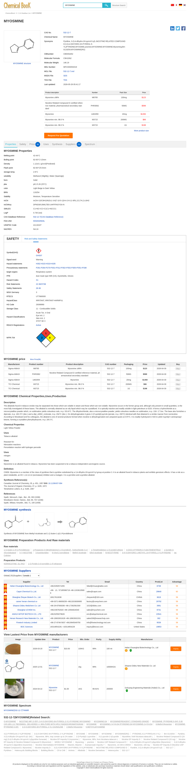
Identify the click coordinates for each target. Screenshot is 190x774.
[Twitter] (178, 28)
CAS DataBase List (24, 13)
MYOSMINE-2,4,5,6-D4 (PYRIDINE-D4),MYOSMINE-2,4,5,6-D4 (126, 724)
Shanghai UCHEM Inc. (26, 610)
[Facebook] (183, 28)
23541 (158, 614)
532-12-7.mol (68, 71)
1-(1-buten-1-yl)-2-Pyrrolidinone (17, 550)
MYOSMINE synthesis (17, 509)
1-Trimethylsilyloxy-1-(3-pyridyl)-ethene (107, 550)
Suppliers (73, 144)
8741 (159, 610)
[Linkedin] (172, 28)
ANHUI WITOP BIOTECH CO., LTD (26, 614)
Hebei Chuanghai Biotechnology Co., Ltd (26, 586)
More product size (141, 131)
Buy (178, 369)
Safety (22, 144)
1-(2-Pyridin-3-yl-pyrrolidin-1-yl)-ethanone (45, 564)
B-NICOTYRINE (112, 553)
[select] (31, 575)
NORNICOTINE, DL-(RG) (14, 564)
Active (38, 325)
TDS (65, 80)
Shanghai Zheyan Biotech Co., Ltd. (26, 597)
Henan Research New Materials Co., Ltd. (26, 618)
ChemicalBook (10, 13)
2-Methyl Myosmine (74, 727)
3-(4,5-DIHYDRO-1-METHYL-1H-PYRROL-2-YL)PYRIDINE (146, 553)
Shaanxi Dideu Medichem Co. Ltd (27, 606)
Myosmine (53, 687)
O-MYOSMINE (10, 721)
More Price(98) (35, 359)
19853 (158, 627)
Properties (10, 144)
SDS (65, 76)
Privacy (105, 762)
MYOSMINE (54, 647)
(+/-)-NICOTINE (25, 553)
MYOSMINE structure (22, 63)
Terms (111, 762)
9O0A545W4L (39, 221)
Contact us (97, 762)
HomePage (81, 762)
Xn (37, 280)
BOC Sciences (27, 627)
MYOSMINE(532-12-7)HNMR (16, 710)
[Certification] (131, 650)
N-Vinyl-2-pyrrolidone (60, 553)
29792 (158, 601)
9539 (159, 622)
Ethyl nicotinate (96, 553)
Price (34, 144)
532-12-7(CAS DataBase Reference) (48, 217)
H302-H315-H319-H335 (46, 264)
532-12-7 (67, 33)
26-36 (38, 288)
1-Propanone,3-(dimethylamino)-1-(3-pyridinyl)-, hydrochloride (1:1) (60, 550)
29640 (158, 591)
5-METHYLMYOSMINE (95, 727)
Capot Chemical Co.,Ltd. (27, 591)
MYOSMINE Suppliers (17, 570)
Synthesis (57, 144)
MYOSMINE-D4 (100, 721)
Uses (46, 144)
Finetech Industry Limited (26, 622)
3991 (159, 606)
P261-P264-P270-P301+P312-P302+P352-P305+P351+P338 (61, 268)
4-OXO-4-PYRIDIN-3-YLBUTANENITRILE (143, 550)
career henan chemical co (26, 601)
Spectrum (90, 144)
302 (158, 618)
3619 (159, 597)
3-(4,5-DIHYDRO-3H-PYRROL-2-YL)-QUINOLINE (42, 727)
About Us (89, 762)
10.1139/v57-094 (55, 483)
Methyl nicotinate (79, 553)
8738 (159, 586)
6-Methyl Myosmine (164, 724)
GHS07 (39, 255)
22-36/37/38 (41, 284)
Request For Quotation (58, 135)
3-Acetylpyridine (42, 553)
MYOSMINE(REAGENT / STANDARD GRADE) (129, 721)
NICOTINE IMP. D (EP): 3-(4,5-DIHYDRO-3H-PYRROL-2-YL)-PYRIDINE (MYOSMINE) (55, 721)
